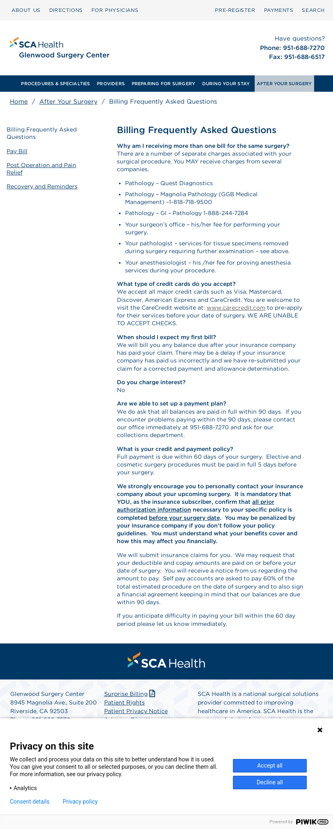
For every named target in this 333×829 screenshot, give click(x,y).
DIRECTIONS (66, 10)
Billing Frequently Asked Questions (42, 133)
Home (19, 101)
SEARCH (313, 10)
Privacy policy (80, 801)
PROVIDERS (111, 83)
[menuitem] (26, 10)
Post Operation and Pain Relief (41, 169)
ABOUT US (26, 10)
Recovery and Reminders (42, 186)
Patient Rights (124, 702)
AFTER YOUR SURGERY (284, 83)
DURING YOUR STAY (226, 83)
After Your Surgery (68, 101)
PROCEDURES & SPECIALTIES (55, 83)
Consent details (30, 801)
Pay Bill (17, 151)
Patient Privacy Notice (136, 711)
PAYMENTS (279, 10)
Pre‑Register (235, 10)
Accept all (270, 765)
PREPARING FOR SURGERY (164, 83)
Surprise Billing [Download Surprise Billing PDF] (130, 694)
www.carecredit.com (236, 307)
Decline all (270, 782)
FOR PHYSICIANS (114, 10)
